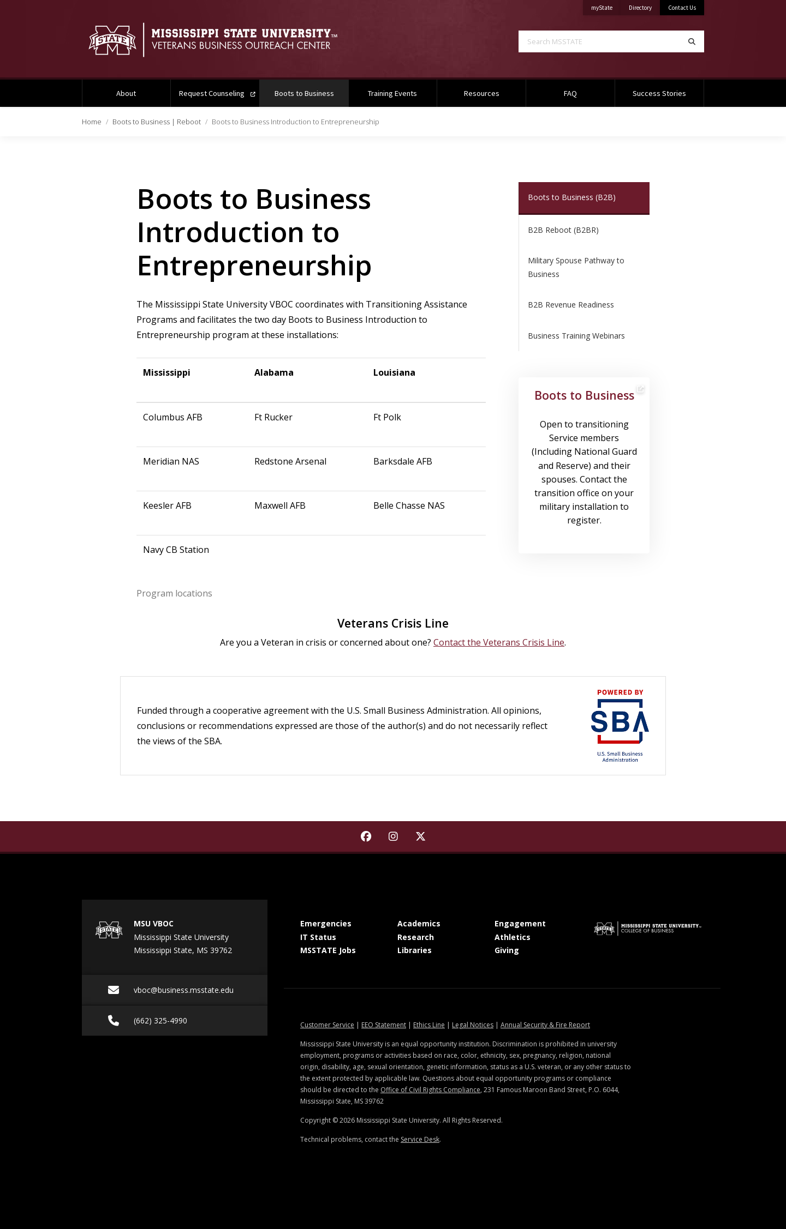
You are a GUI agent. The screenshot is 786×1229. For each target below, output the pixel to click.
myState (606, 5)
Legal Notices (472, 1024)
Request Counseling (217, 93)
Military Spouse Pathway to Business (576, 267)
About (126, 93)
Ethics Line (429, 1024)
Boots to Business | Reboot (156, 121)
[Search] (692, 41)
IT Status (318, 937)
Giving (507, 950)
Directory (644, 5)
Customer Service (327, 1024)
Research (415, 937)
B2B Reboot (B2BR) (563, 230)
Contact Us (682, 7)
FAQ (570, 93)
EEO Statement (383, 1024)
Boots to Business (312, 89)
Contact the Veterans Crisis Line (498, 642)
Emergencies (326, 923)
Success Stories (659, 93)
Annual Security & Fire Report (545, 1024)
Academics (418, 923)
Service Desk (420, 1139)
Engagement (520, 923)
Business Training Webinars (576, 335)
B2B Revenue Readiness (571, 304)
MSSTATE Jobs (328, 950)
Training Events (392, 93)
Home (92, 121)
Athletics (513, 937)
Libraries (414, 950)
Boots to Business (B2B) (572, 197)
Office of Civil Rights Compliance (430, 1089)
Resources (481, 93)
